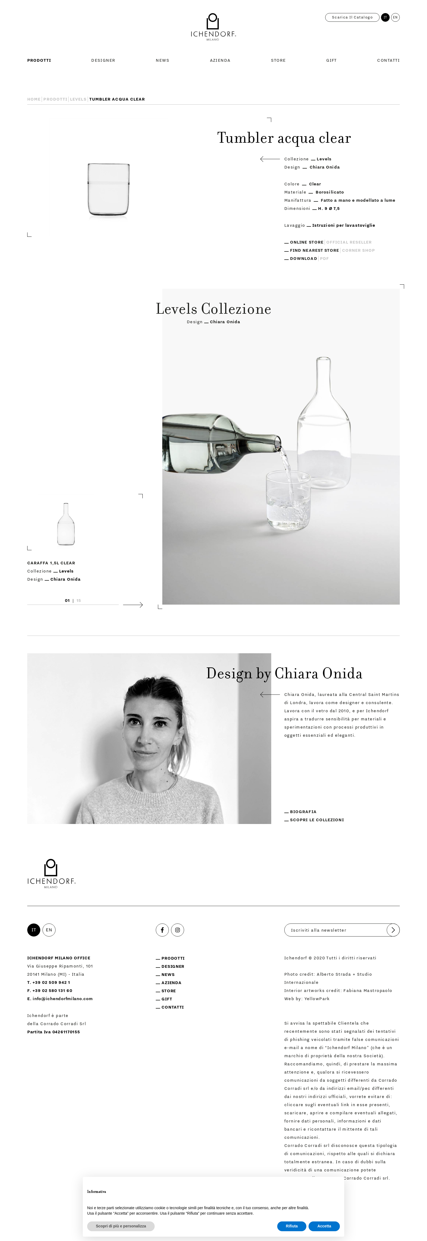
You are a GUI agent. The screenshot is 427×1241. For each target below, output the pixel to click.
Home (34, 99)
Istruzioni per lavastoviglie (343, 225)
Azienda (220, 60)
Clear (315, 184)
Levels (78, 99)
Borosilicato (330, 192)
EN (395, 17)
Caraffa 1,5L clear (51, 563)
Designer (103, 60)
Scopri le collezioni (317, 819)
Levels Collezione (213, 310)
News (162, 60)
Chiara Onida (325, 167)
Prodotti (39, 60)
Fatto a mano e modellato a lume (358, 200)
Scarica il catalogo (352, 17)
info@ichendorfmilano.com (63, 998)
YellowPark (317, 998)
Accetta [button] (324, 1226)
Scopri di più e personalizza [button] (121, 1226)
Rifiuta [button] (292, 1226)
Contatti (388, 60)
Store (278, 60)
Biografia (303, 811)
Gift (331, 60)
